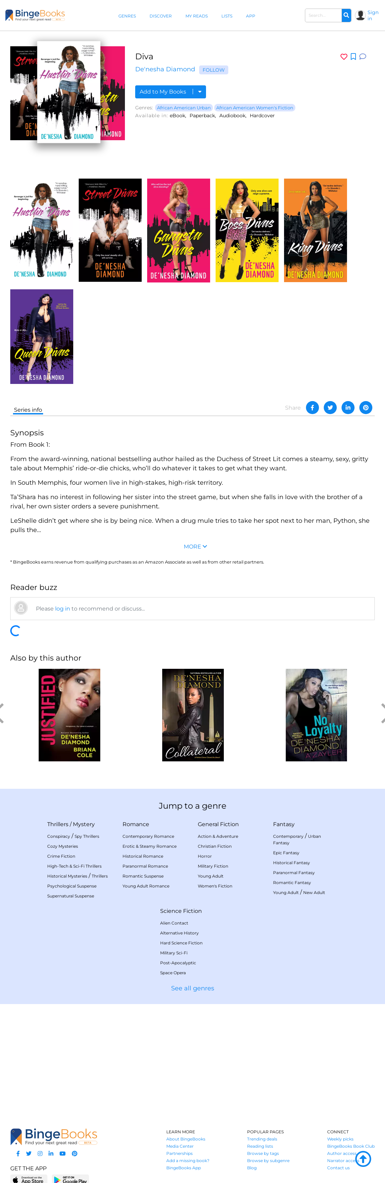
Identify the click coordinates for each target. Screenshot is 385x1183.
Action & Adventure (218, 836)
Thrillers (57, 824)
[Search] (346, 15)
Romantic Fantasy (292, 882)
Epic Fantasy (286, 852)
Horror (205, 856)
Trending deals (262, 1139)
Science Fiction (181, 911)
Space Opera (173, 972)
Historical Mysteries (67, 876)
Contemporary (288, 836)
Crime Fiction (61, 856)
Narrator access (343, 1160)
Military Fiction (213, 866)
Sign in (373, 15)
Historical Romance (143, 856)
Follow (214, 70)
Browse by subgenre (268, 1160)
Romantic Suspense (143, 876)
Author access (342, 1153)
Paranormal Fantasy (294, 872)
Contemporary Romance (148, 836)
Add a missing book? (187, 1160)
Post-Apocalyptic (178, 962)
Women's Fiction (215, 886)
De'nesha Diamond (165, 69)
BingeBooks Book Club (351, 1146)
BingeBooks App (183, 1167)
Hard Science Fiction (181, 942)
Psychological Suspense (72, 886)
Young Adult (210, 876)
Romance (136, 824)
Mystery (84, 824)
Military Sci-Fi (174, 952)
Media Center (180, 1146)
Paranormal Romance (145, 866)
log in (62, 608)
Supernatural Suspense (70, 895)
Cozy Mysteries (62, 846)
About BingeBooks (185, 1139)
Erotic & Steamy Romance (150, 846)
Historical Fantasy (291, 862)
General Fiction (218, 824)
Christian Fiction (215, 846)
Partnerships (179, 1153)
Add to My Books (171, 91)
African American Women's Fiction (254, 107)
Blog (252, 1167)
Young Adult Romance (146, 886)
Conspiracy (58, 836)
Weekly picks (340, 1139)
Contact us (338, 1167)
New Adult (314, 892)
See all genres (192, 988)
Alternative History (179, 932)
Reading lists (260, 1146)
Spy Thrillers (87, 836)
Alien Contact (174, 923)
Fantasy (284, 824)
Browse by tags (263, 1153)
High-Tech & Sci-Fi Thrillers (74, 866)
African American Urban (184, 107)
